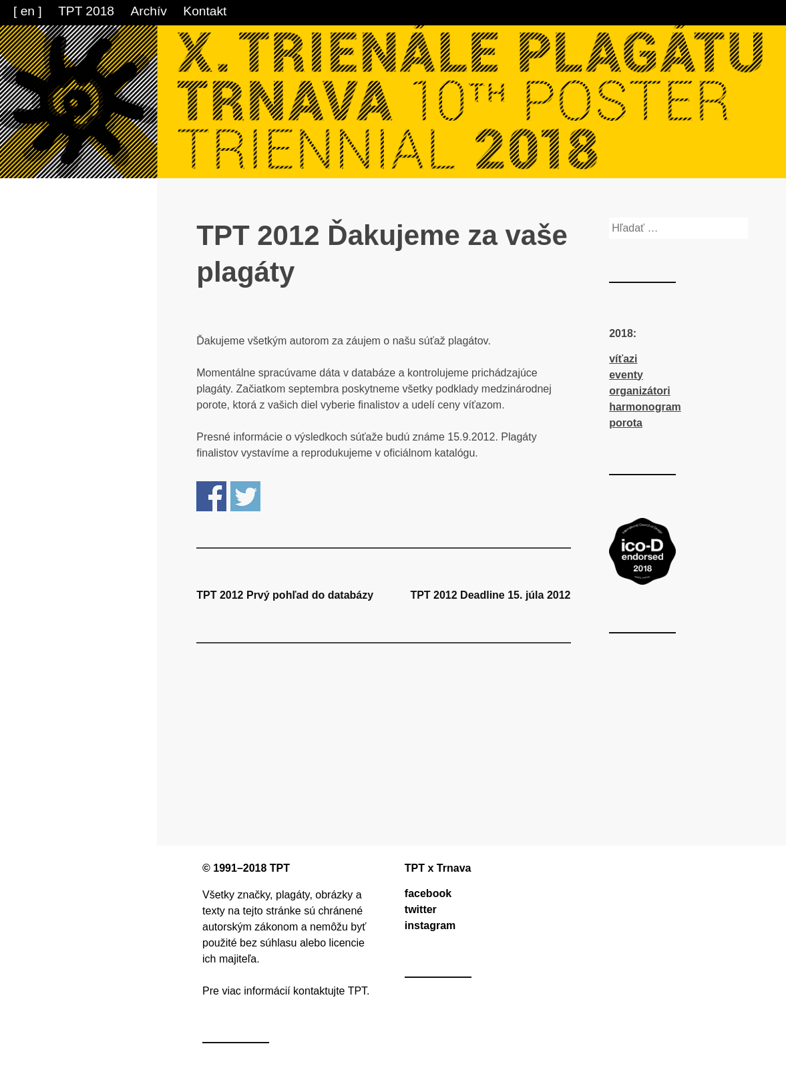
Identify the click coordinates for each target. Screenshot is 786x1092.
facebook (428, 893)
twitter (421, 909)
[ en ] (27, 11)
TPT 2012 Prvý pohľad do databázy (284, 595)
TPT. (359, 991)
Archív (149, 11)
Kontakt (204, 11)
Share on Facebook (211, 496)
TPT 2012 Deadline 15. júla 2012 (490, 595)
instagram (430, 925)
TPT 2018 (86, 11)
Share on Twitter (245, 496)
